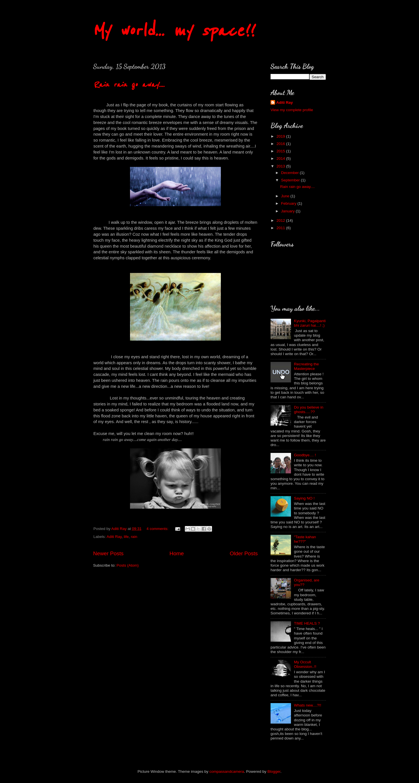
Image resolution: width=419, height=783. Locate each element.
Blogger (273, 771)
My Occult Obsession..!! (305, 664)
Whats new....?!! (307, 705)
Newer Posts (108, 553)
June (285, 196)
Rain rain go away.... (128, 84)
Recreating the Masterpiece (306, 366)
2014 (281, 158)
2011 (281, 228)
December (290, 173)
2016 (281, 144)
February (289, 203)
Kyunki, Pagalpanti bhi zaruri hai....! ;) (310, 323)
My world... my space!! (173, 31)
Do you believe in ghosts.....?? (308, 409)
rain (134, 537)
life (126, 537)
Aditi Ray (114, 537)
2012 (281, 220)
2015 (281, 151)
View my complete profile (292, 110)
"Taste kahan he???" (305, 539)
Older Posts (244, 553)
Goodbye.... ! (305, 455)
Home (176, 553)
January (288, 211)
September (291, 180)
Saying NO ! (304, 498)
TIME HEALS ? (307, 623)
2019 (281, 136)
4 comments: (157, 529)
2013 (281, 166)
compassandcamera (227, 771)
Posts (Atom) (128, 565)
